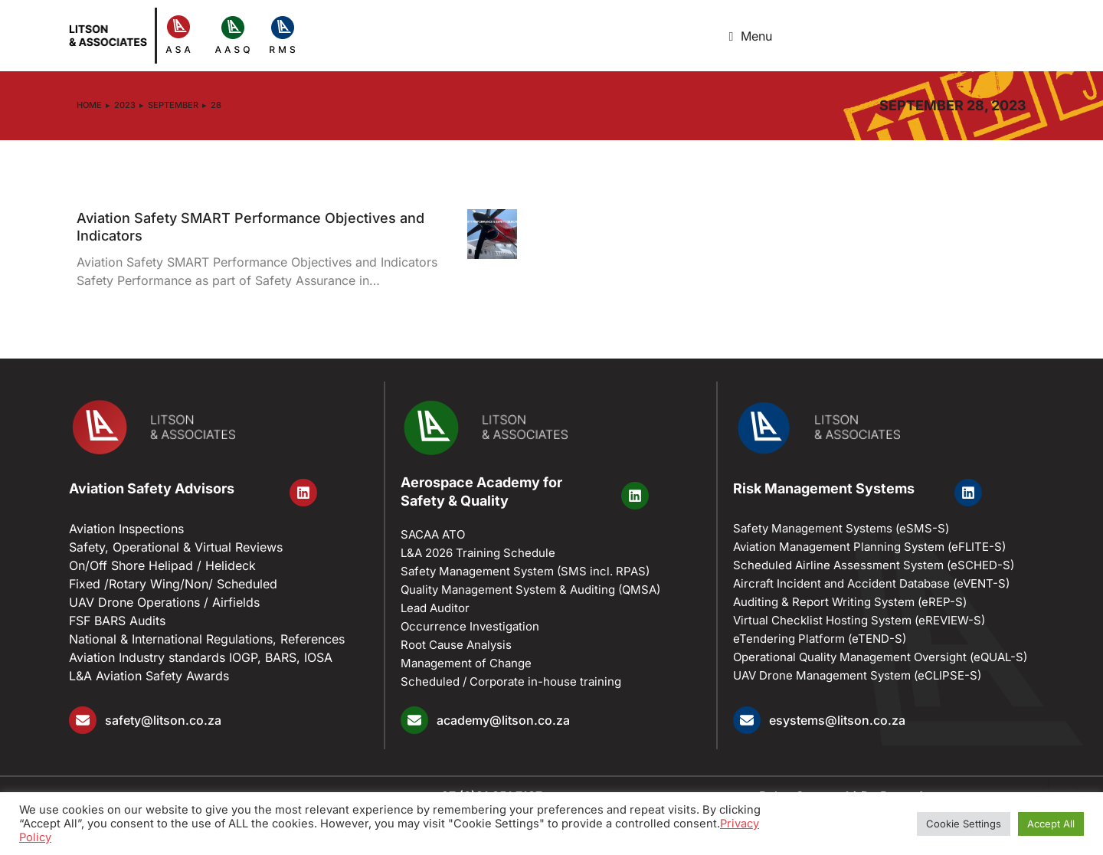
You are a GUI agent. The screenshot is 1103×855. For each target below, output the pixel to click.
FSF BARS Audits (117, 620)
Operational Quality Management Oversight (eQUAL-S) (880, 657)
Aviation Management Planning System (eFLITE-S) (869, 546)
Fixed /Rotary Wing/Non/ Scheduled (173, 583)
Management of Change (466, 663)
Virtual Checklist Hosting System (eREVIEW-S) (859, 620)
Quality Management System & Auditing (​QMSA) (530, 589)
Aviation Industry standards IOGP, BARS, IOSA (200, 657)
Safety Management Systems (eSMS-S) (841, 528)
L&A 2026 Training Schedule (478, 552)
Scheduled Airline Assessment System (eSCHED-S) (873, 565)
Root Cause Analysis (456, 644)
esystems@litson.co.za (837, 720)
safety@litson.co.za (163, 720)
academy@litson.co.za (503, 720)
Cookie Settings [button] (963, 823)
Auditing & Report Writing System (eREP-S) (850, 602)
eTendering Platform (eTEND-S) (819, 638)
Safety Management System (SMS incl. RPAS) (525, 571)
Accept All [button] (1051, 823)
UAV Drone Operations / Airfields (164, 602)
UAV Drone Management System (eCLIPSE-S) (857, 675)
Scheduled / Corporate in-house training (511, 681)
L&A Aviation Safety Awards (149, 675)
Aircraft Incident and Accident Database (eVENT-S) (871, 583)
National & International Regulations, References (207, 639)
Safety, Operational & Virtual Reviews (176, 547)
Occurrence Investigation (470, 626)
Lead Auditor (435, 608)
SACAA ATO (433, 534)
